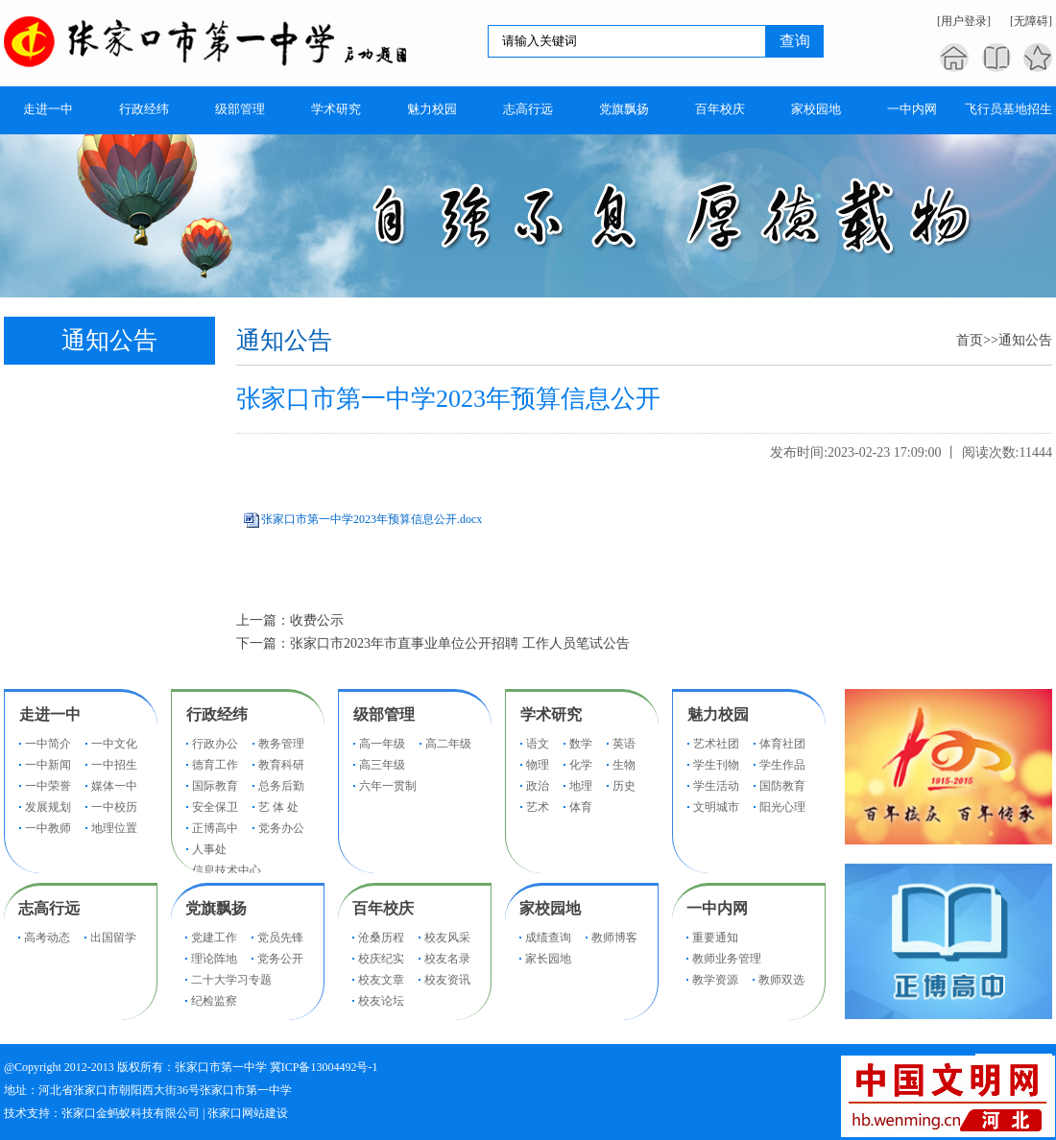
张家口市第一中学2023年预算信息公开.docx (371, 519)
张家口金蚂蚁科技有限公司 (130, 1113)
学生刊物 (716, 765)
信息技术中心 (226, 870)
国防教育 (782, 786)
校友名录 (447, 958)
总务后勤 (281, 786)
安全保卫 (215, 807)
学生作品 (782, 765)
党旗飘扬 (216, 908)
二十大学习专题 (231, 979)
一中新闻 (48, 765)
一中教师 (48, 828)
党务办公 (281, 828)
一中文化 (114, 743)
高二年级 (448, 743)
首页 (969, 340)
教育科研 (281, 765)
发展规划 (48, 807)
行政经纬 (217, 714)
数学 (580, 743)
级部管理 (384, 714)
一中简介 (48, 743)
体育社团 (782, 743)
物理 (537, 765)
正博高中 (215, 828)
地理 (580, 786)
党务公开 (280, 958)
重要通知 (715, 937)
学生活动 (716, 786)
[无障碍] (1031, 21)
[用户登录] (964, 21)
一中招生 (114, 765)
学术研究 (551, 714)
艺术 (537, 807)
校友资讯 (447, 979)
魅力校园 (718, 714)
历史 (624, 786)
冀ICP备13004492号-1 (324, 1067)
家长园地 (548, 958)
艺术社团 (716, 743)
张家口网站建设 (247, 1113)
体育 (580, 807)
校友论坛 (381, 1001)
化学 (580, 765)
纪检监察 (214, 1001)
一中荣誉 (48, 786)
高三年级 (382, 765)
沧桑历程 (381, 937)
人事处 (209, 849)
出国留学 (113, 937)
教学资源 (715, 979)
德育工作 (215, 765)
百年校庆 (383, 908)
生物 (624, 765)
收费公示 (317, 620)
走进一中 (50, 714)
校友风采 (447, 937)
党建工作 (214, 937)
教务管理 (281, 743)
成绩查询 (548, 937)
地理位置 (114, 828)
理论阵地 (214, 958)
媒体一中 (114, 786)
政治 (537, 786)
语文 (537, 743)
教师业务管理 (726, 958)
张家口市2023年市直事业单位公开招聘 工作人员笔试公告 (460, 643)
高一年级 (382, 743)
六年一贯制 (388, 786)
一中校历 (114, 807)
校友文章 (381, 979)
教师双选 (781, 979)
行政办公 (215, 743)
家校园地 (550, 908)
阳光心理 (782, 807)
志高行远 (49, 908)
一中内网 (717, 908)
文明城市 (716, 807)
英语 (624, 743)
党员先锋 (280, 937)
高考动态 (47, 937)
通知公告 (1025, 340)
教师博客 (614, 937)
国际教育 (215, 786)
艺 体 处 (278, 807)
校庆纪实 (381, 958)
